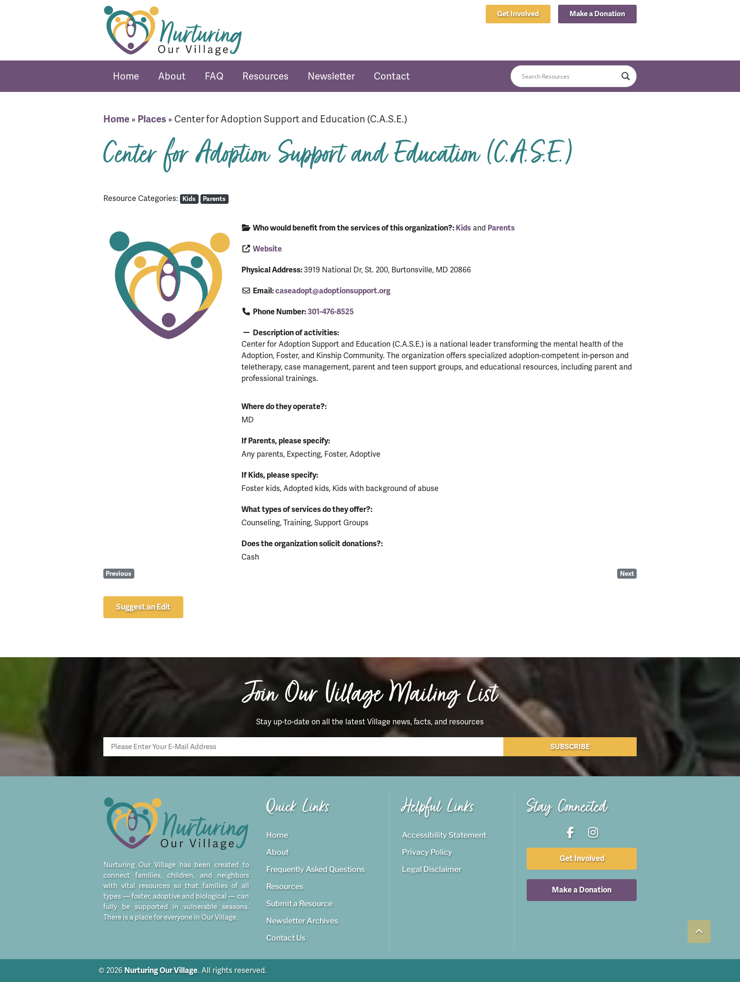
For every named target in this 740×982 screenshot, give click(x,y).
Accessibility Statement (444, 835)
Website (267, 249)
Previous (118, 574)
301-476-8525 (331, 312)
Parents (214, 199)
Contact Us (285, 937)
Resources (265, 76)
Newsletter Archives (302, 920)
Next (627, 574)
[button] (597, 14)
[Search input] (569, 76)
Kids (189, 199)
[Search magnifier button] (625, 76)
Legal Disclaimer (431, 869)
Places (152, 119)
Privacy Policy (427, 852)
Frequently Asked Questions (315, 869)
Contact (392, 76)
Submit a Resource (299, 903)
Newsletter (331, 76)
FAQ (214, 76)
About (172, 76)
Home (126, 76)
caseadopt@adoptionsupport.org (332, 291)
